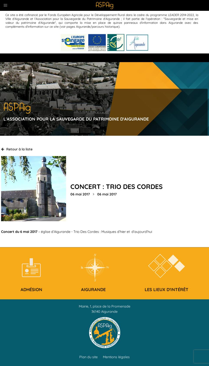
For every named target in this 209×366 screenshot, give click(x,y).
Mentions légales (116, 357)
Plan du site (88, 357)
